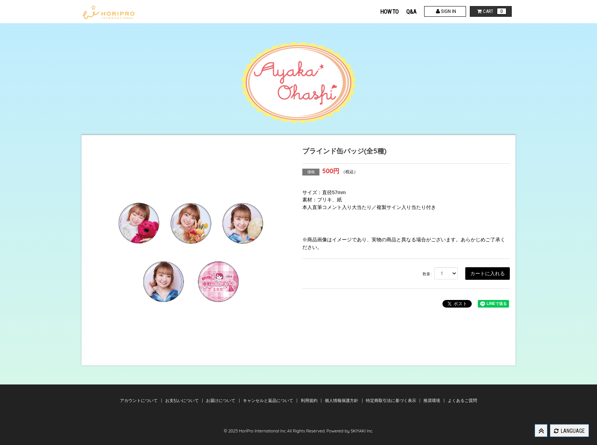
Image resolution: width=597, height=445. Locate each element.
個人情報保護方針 (342, 400)
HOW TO (389, 11)
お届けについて (221, 400)
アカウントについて (139, 400)
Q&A (411, 11)
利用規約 (310, 400)
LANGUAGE (569, 431)
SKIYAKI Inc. (362, 431)
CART (491, 11)
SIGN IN (445, 11)
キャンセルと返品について (268, 400)
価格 (311, 171)
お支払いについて (182, 400)
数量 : (427, 273)
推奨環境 (432, 400)
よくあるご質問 (462, 400)
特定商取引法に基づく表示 (391, 400)
